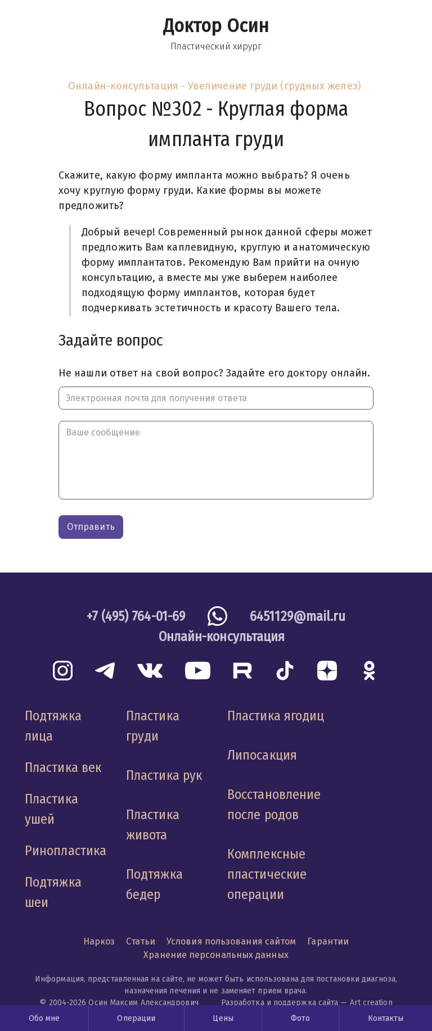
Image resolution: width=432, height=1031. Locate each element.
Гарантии (328, 941)
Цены (223, 1018)
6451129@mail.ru (297, 616)
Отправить (91, 526)
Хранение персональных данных (216, 955)
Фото (300, 1018)
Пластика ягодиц (275, 716)
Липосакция (262, 755)
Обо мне (44, 1018)
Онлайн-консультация (123, 86)
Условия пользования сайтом (231, 941)
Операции (136, 1018)
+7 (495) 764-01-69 (136, 616)
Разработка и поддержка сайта (280, 1002)
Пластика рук (164, 775)
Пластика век (63, 767)
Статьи (140, 941)
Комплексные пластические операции (267, 874)
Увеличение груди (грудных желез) (274, 86)
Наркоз (99, 941)
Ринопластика (65, 851)
